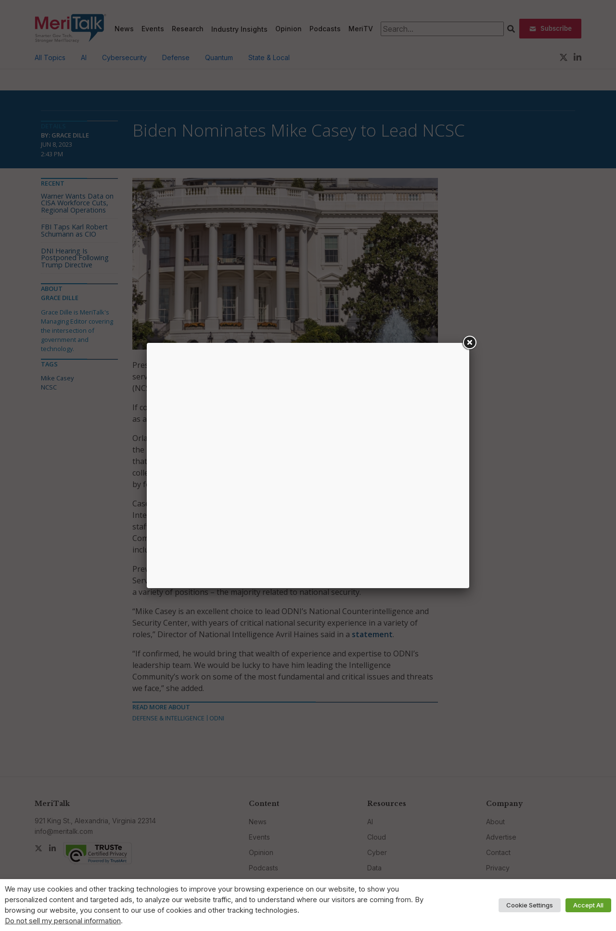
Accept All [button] (588, 905)
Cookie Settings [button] (529, 905)
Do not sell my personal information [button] (63, 921)
